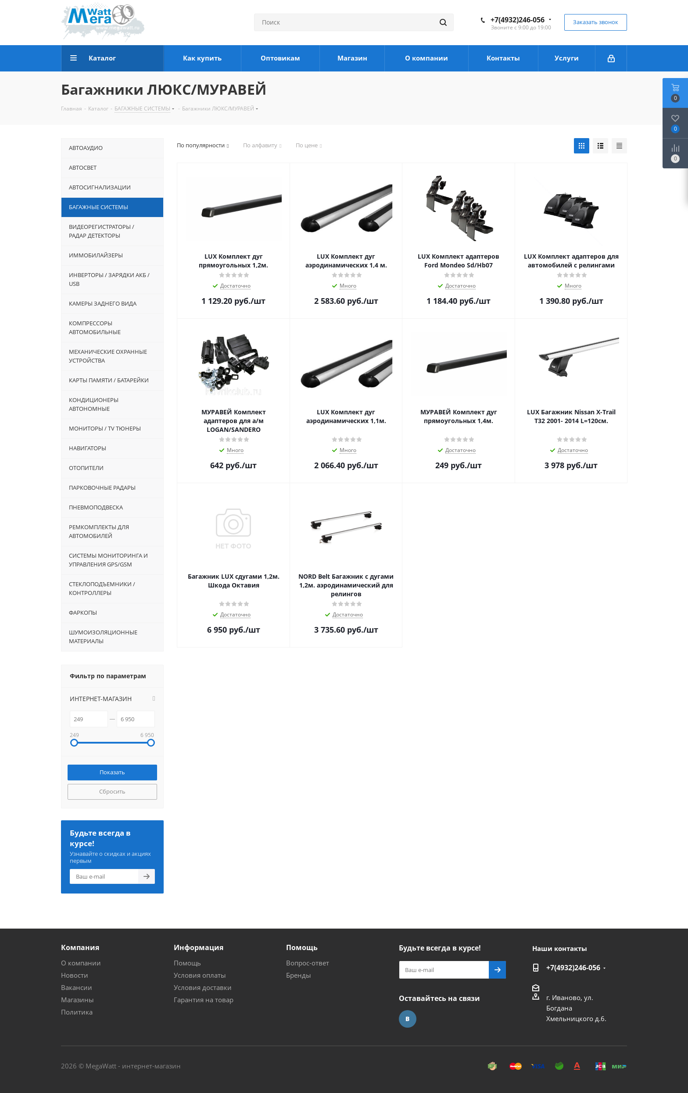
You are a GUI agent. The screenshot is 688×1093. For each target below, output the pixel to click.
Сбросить (112, 791)
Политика (77, 1012)
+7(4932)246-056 (518, 20)
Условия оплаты (200, 975)
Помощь (187, 962)
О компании (81, 962)
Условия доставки (203, 987)
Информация (198, 947)
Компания (80, 947)
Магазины (77, 999)
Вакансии (76, 987)
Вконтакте (407, 1019)
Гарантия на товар (203, 999)
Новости (74, 975)
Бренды (298, 975)
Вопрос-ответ (307, 962)
